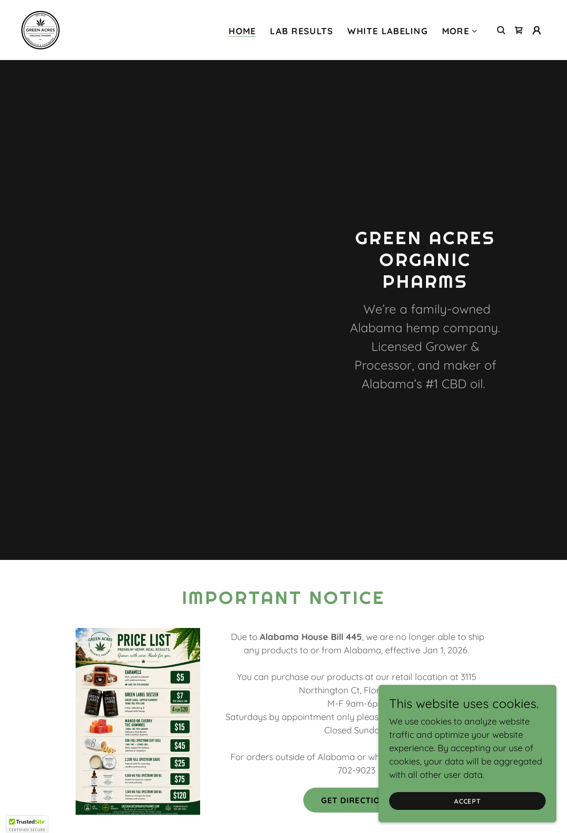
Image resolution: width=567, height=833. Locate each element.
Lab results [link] (301, 30)
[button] (460, 31)
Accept (467, 801)
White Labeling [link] (387, 30)
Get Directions (356, 800)
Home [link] (242, 31)
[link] (40, 29)
